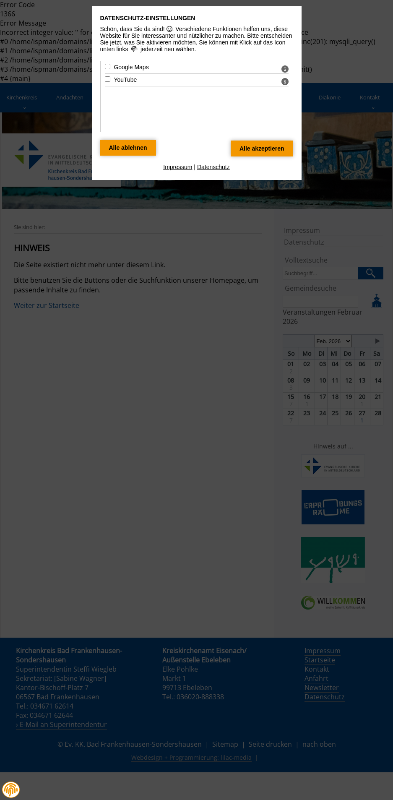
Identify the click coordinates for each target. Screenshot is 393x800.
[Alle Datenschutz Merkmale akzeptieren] (262, 148)
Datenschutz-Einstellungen (147, 18)
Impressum (177, 167)
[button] (11, 790)
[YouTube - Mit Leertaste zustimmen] (107, 79)
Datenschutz (213, 167)
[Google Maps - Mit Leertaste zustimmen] (107, 66)
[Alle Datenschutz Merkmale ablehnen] (128, 148)
